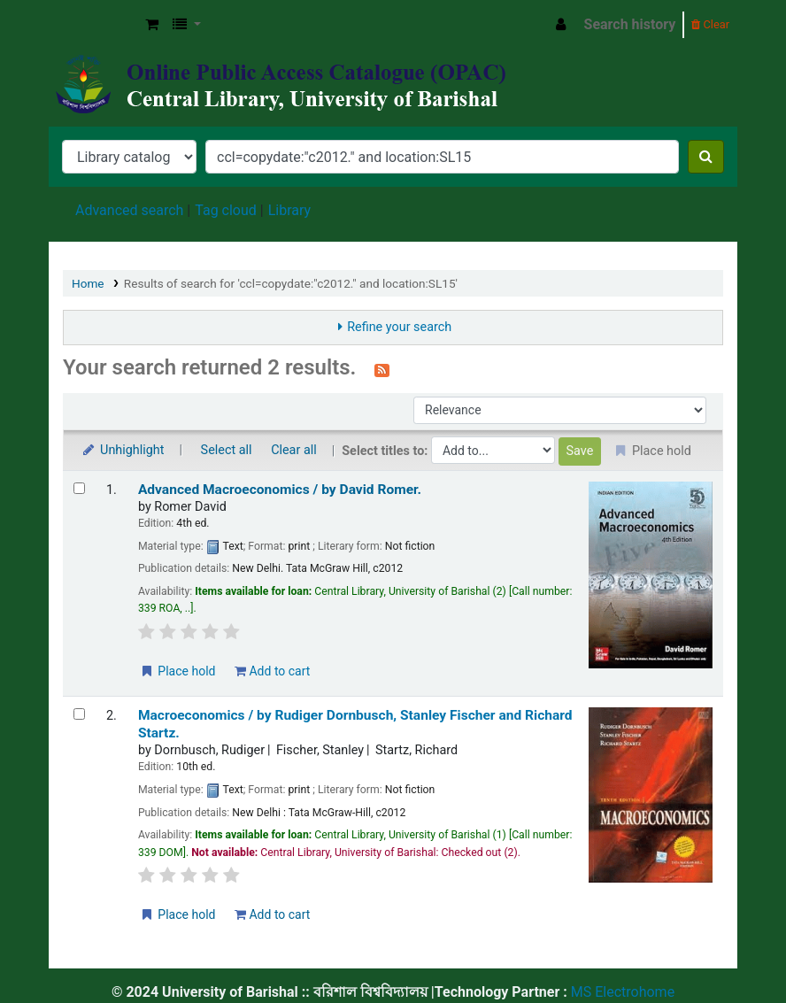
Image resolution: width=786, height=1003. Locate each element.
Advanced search (129, 210)
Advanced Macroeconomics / (279, 490)
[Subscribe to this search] (382, 369)
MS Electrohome (620, 992)
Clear (710, 24)
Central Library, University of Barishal (94, 24)
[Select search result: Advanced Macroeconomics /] (79, 488)
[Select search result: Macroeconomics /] (79, 714)
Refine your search (399, 327)
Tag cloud (226, 210)
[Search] (706, 157)
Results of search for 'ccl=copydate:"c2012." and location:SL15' (291, 283)
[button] (152, 24)
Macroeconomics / (355, 723)
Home (88, 283)
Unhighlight (123, 450)
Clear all (294, 450)
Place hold (177, 671)
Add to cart (272, 671)
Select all (226, 450)
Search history (630, 24)
